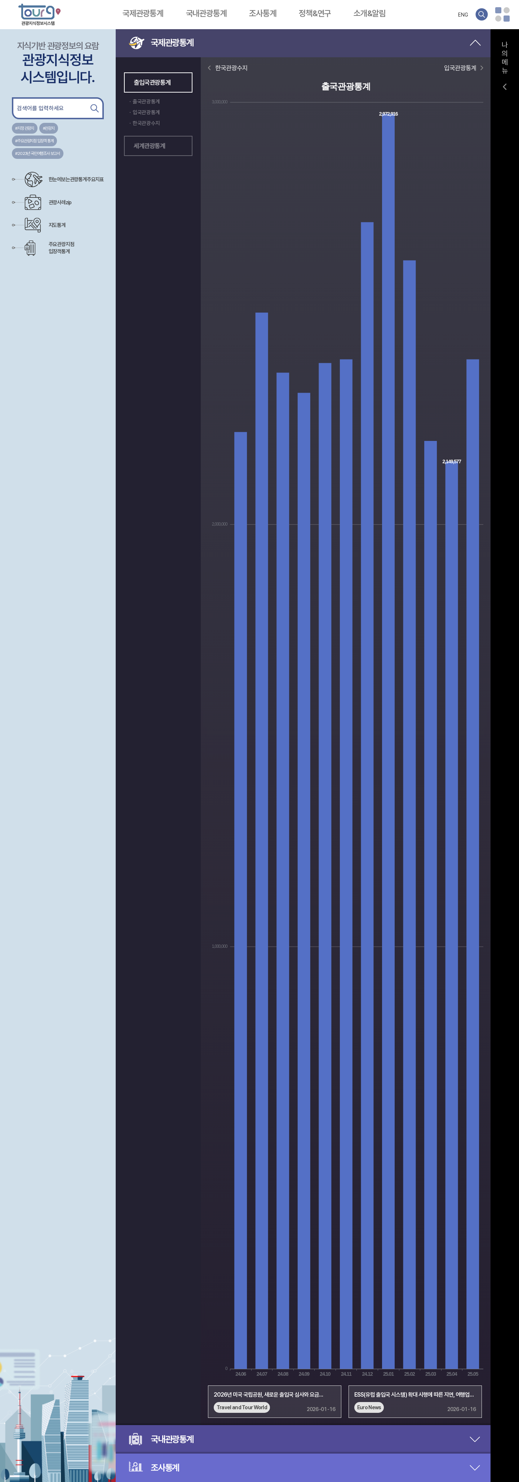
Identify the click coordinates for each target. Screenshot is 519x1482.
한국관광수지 (146, 123)
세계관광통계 (149, 145)
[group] (274, 1399)
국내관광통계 (206, 13)
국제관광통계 (143, 13)
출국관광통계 (146, 101)
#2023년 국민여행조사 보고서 (37, 153)
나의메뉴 (505, 57)
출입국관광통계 (152, 82)
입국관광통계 (146, 112)
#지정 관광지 (24, 128)
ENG (463, 15)
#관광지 (48, 128)
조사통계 (262, 13)
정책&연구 (315, 13)
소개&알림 (370, 13)
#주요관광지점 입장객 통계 (34, 140)
